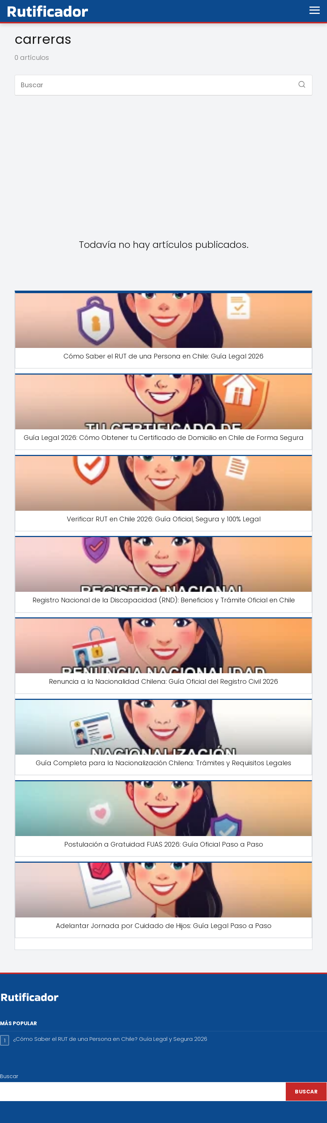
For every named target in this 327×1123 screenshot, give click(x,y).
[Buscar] (299, 82)
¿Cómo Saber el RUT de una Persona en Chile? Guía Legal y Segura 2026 (110, 1039)
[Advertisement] (163, 160)
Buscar (9, 1076)
